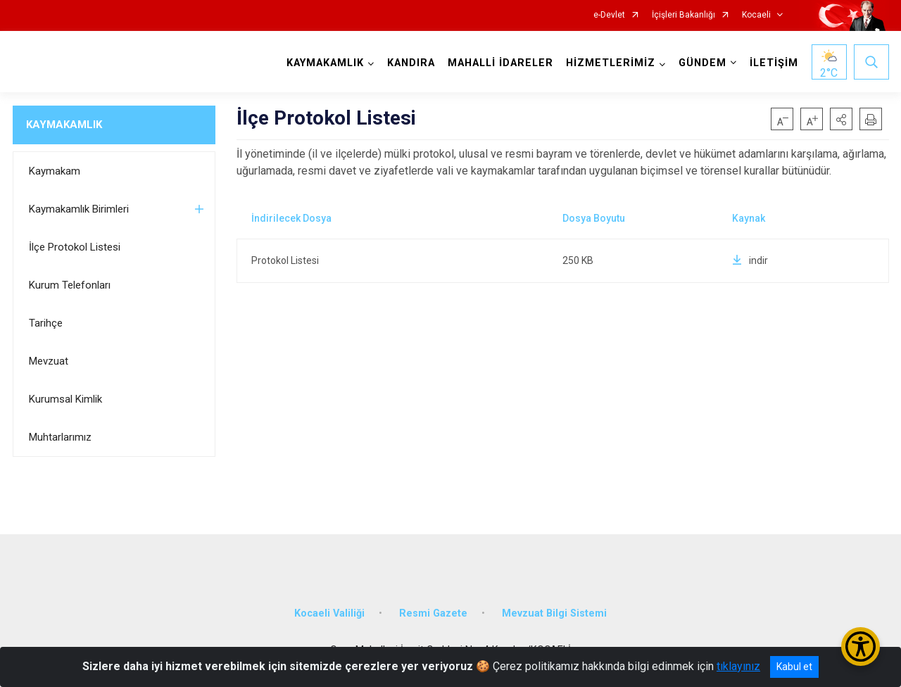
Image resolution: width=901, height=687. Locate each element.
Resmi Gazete (433, 613)
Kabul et (794, 666)
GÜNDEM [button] (702, 63)
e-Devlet (609, 15)
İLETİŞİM (774, 63)
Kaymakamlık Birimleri (79, 209)
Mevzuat (48, 361)
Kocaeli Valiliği (329, 613)
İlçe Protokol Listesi (74, 247)
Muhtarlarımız (60, 437)
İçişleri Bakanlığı (683, 15)
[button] (841, 119)
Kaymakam (54, 171)
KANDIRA (411, 63)
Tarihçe (46, 323)
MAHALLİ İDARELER (500, 63)
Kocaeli (756, 15)
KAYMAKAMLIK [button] (325, 63)
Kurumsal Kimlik (65, 399)
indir (750, 260)
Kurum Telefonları (70, 285)
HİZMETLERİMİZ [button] (610, 63)
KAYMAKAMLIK (64, 124)
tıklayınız (738, 666)
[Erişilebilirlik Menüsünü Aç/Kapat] (860, 646)
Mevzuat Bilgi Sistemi (554, 613)
